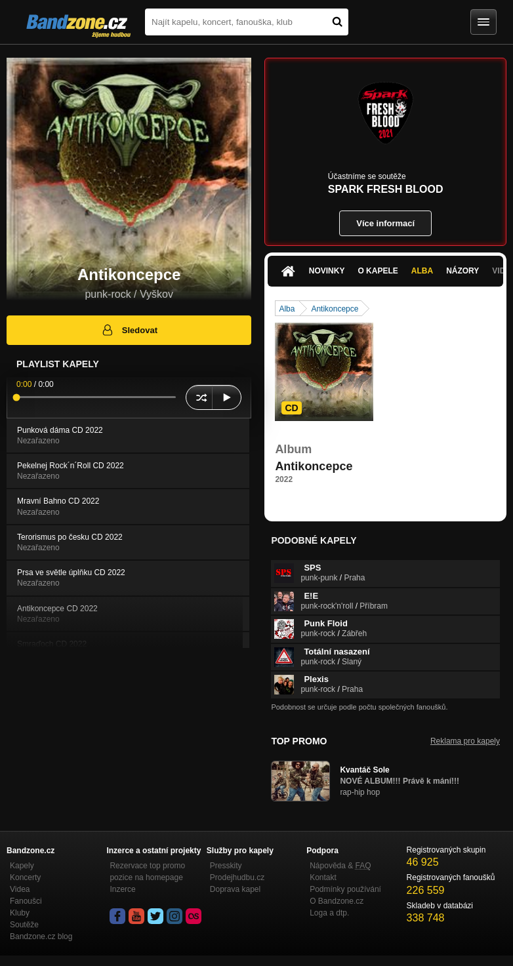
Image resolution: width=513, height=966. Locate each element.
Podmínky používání (345, 889)
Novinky (327, 270)
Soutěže (24, 924)
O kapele (378, 270)
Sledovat (128, 330)
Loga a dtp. (329, 912)
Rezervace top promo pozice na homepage (147, 871)
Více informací (385, 223)
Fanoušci (26, 901)
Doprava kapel (235, 889)
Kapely (22, 865)
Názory (462, 270)
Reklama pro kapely (465, 741)
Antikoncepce (334, 308)
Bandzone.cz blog (41, 936)
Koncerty (25, 877)
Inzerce (122, 889)
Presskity (226, 865)
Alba (422, 270)
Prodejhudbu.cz (237, 877)
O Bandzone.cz (336, 901)
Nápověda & (340, 865)
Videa (20, 889)
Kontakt (323, 877)
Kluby (20, 912)
